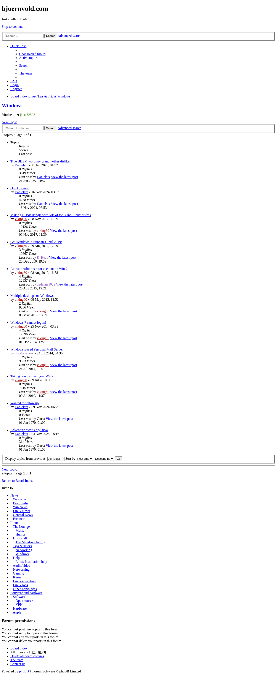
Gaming (18, 573)
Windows (12, 105)
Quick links (18, 46)
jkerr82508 (27, 115)
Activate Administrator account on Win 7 (38, 269)
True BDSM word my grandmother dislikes (40, 161)
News (14, 495)
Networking (24, 550)
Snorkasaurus (24, 353)
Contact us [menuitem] (17, 664)
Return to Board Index (17, 480)
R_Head (42, 257)
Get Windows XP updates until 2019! (36, 242)
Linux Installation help (31, 561)
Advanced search (69, 35)
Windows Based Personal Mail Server (36, 349)
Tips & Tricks (22, 546)
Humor (20, 534)
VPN (19, 604)
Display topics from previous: (34, 458)
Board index (18, 648)
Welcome (19, 499)
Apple (17, 612)
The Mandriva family (30, 542)
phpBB (24, 671)
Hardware (20, 608)
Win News (20, 507)
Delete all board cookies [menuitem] (27, 656)
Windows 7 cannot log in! (28, 322)
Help (16, 558)
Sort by (79, 458)
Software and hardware (26, 593)
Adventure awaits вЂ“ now (29, 430)
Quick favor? (19, 188)
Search (50, 35)
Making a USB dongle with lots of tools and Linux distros (50, 215)
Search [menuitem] (24, 65)
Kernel (18, 577)
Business (19, 519)
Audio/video (21, 565)
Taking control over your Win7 (31, 376)
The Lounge (21, 526)
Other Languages (25, 589)
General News (23, 515)
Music (20, 530)
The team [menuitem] (25, 73)
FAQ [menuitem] (13, 81)
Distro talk (20, 538)
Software (19, 597)
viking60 (21, 219)
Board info (20, 503)
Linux (14, 522)
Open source (24, 600)
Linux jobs (20, 585)
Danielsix (21, 165)
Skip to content (12, 26)
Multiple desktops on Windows (32, 295)
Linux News (21, 511)
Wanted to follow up (24, 403)
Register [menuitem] (16, 89)
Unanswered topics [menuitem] (32, 54)
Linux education (24, 581)
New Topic (9, 122)
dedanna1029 (46, 284)
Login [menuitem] (14, 85)
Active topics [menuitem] (28, 58)
